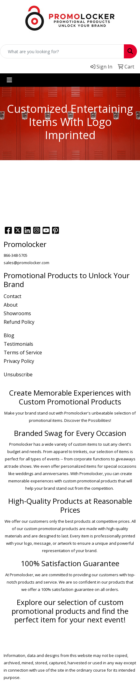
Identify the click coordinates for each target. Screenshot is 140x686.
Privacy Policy (19, 361)
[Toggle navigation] (9, 80)
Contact (12, 296)
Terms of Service (23, 352)
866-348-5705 (15, 255)
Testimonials (18, 344)
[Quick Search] (62, 51)
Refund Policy (19, 322)
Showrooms (17, 313)
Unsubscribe (18, 374)
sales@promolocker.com (26, 262)
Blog (9, 335)
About (11, 304)
